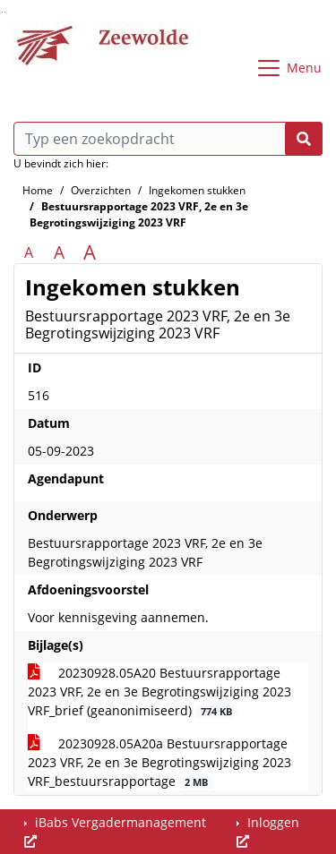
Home (37, 190)
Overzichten (101, 190)
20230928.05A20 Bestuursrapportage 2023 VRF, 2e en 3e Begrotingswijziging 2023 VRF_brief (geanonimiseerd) (159, 691)
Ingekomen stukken (197, 190)
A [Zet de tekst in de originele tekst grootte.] (28, 252)
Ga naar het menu (4, 12)
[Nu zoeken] (304, 139)
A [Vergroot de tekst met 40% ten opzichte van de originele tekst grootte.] (89, 252)
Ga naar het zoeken (2, 12)
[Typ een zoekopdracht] (168, 139)
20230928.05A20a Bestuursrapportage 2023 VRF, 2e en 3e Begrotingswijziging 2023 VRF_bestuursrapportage (159, 762)
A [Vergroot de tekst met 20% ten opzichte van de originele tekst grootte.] (59, 252)
